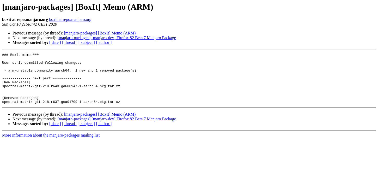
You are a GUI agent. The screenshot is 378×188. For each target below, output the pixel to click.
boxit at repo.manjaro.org (70, 19)
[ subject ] (86, 42)
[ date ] (55, 42)
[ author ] (104, 42)
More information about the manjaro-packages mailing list (51, 145)
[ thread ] (69, 42)
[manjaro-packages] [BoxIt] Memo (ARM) (100, 33)
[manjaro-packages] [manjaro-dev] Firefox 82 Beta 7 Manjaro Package (116, 38)
